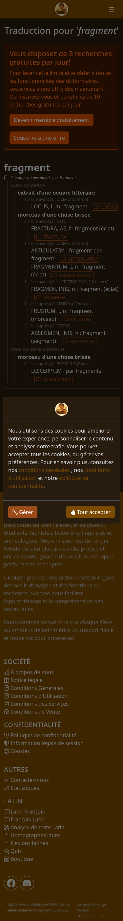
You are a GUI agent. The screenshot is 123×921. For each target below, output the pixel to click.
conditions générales (44, 470)
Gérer (22, 512)
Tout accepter (91, 512)
